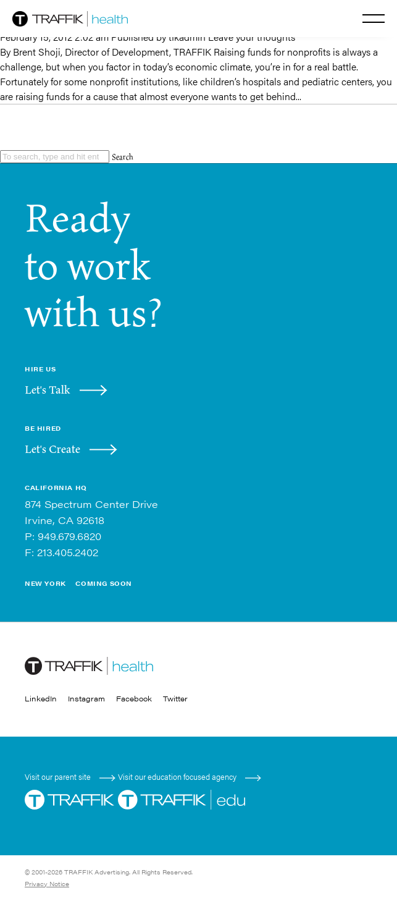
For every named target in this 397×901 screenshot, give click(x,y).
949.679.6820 (69, 536)
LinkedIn (41, 698)
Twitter (175, 698)
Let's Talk (47, 389)
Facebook (134, 698)
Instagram (86, 698)
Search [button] (122, 157)
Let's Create (52, 449)
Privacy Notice (47, 883)
